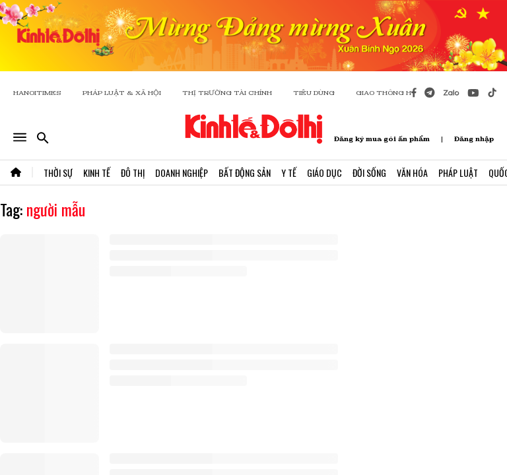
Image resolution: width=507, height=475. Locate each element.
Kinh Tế (96, 172)
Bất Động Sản (245, 172)
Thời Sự (58, 172)
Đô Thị (133, 172)
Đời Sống (369, 172)
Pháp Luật (458, 172)
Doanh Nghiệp (181, 172)
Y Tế (288, 172)
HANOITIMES (37, 92)
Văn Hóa (412, 172)
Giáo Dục (324, 172)
